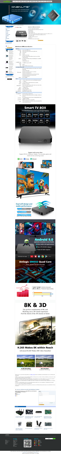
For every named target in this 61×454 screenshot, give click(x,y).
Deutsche (36, 441)
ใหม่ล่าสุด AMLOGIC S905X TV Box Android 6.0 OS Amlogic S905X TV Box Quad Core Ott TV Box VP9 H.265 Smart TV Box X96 (11, 63)
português (40, 442)
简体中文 (40, 445)
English (36, 440)
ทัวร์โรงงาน (32, 1)
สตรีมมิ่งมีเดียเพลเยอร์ (33, 389)
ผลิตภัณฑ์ (21, 1)
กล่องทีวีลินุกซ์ (14, 444)
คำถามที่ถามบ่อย (49, 1)
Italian (36, 443)
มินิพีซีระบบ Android (32, 374)
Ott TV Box (14, 442)
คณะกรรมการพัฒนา (8, 34)
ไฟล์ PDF (19, 394)
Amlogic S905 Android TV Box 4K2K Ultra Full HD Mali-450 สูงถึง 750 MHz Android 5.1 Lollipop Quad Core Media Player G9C (11, 52)
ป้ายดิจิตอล (14, 443)
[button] (60, 14)
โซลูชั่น (6, 29)
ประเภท (7, 25)
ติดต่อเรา (38, 1)
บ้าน (15, 1)
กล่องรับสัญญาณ (37, 389)
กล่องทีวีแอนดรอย (8, 30)
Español (36, 442)
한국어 (40, 440)
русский (36, 445)
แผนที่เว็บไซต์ (6, 442)
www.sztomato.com (25, 452)
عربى (40, 443)
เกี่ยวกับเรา (26, 1)
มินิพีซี (14, 445)
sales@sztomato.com (9, 43)
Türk (35, 444)
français (40, 441)
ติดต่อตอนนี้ (9, 47)
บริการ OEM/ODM (11, 25)
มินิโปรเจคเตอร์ (7, 38)
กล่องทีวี (29, 389)
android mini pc (18, 389)
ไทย (39, 444)
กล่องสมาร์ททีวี (26, 389)
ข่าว (43, 1)
